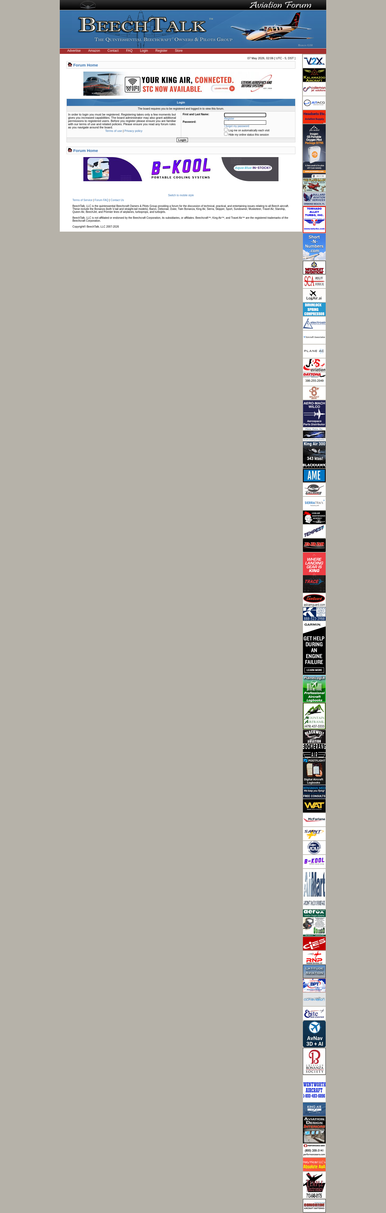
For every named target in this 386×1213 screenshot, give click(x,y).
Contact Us (117, 200)
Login (144, 51)
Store (179, 51)
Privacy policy (133, 130)
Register (161, 51)
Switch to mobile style (181, 195)
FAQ (129, 51)
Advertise (74, 51)
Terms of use (113, 130)
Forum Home (85, 65)
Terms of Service (82, 200)
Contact (112, 51)
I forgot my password (236, 126)
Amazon (94, 51)
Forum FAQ (102, 200)
